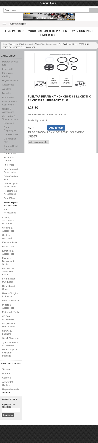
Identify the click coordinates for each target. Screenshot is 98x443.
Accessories (8, 84)
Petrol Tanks (10, 198)
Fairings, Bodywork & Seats (8, 261)
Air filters (6, 89)
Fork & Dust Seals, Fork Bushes (8, 271)
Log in (53, 3)
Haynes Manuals (10, 80)
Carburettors (10, 153)
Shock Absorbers (10, 338)
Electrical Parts (9, 242)
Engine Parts (8, 246)
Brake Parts (8, 97)
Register (44, 3)
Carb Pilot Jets (11, 134)
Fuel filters (9, 165)
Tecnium (6, 369)
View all (6, 392)
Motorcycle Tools (10, 312)
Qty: (30, 128)
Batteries (6, 93)
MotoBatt (6, 373)
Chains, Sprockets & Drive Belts (8, 220)
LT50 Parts (7, 69)
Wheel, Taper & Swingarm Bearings (9, 352)
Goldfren (6, 377)
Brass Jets (9, 123)
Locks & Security (10, 300)
